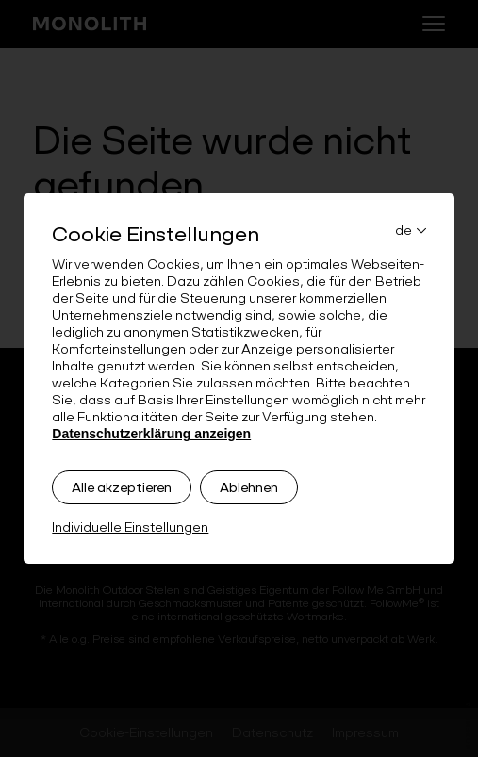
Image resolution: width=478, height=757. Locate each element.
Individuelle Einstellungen (130, 527)
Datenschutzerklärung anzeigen (151, 433)
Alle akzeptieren (122, 487)
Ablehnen (249, 487)
